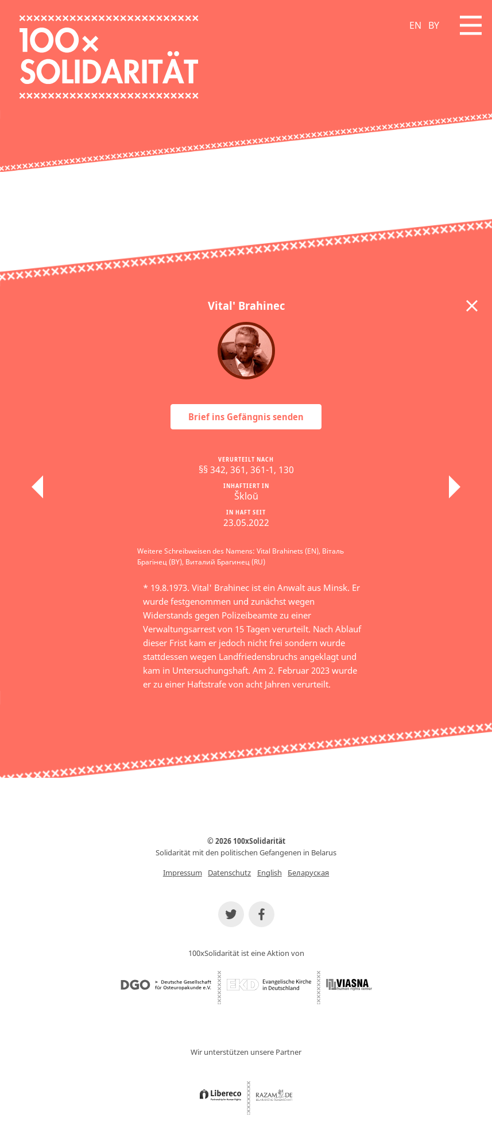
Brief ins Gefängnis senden (246, 416)
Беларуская (308, 872)
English (269, 872)
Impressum (182, 872)
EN (415, 25)
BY (433, 25)
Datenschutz (229, 872)
